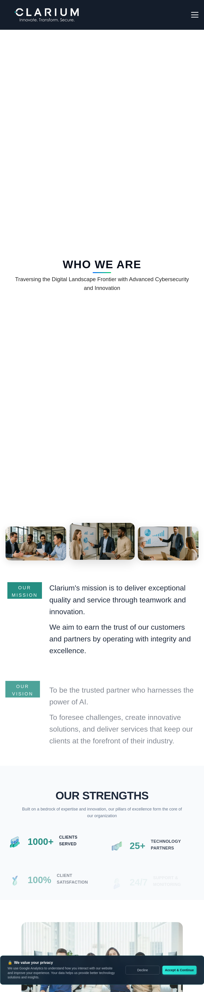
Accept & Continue (179, 970)
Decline (142, 970)
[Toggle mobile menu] (194, 15)
